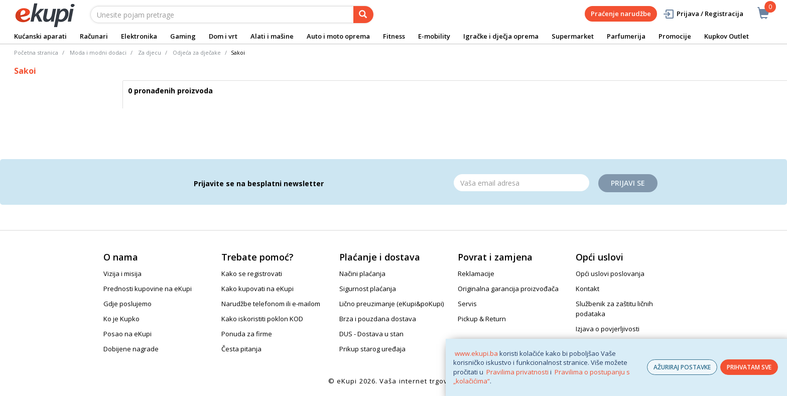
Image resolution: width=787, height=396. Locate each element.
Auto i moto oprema (338, 36)
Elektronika (139, 36)
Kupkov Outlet (726, 36)
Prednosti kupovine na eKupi (147, 288)
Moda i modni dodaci (98, 52)
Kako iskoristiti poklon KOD (262, 318)
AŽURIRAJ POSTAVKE (682, 367)
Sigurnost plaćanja (367, 288)
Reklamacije (476, 273)
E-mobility (434, 36)
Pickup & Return (482, 318)
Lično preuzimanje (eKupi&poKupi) (391, 303)
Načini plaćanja (362, 273)
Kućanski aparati (40, 36)
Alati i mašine (272, 36)
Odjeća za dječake (197, 52)
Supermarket (573, 36)
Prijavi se (628, 183)
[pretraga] (363, 14)
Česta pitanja (241, 348)
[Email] (521, 182)
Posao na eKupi (127, 333)
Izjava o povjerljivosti (607, 328)
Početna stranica (36, 52)
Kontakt (587, 288)
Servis (467, 303)
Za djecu (149, 52)
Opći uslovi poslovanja (610, 273)
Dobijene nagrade (131, 348)
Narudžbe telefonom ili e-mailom (270, 303)
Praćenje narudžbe (621, 13)
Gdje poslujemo (127, 303)
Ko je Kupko (121, 318)
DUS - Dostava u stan (371, 333)
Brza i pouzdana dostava (377, 318)
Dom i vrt (223, 36)
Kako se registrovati (251, 273)
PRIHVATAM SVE (749, 367)
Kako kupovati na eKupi (257, 288)
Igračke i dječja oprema (501, 36)
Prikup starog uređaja (372, 348)
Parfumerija (626, 36)
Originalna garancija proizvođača (508, 288)
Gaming (183, 36)
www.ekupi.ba (476, 353)
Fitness (394, 36)
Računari (94, 36)
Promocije (675, 36)
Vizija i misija (122, 273)
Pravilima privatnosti (517, 371)
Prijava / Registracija (703, 14)
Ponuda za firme (246, 333)
